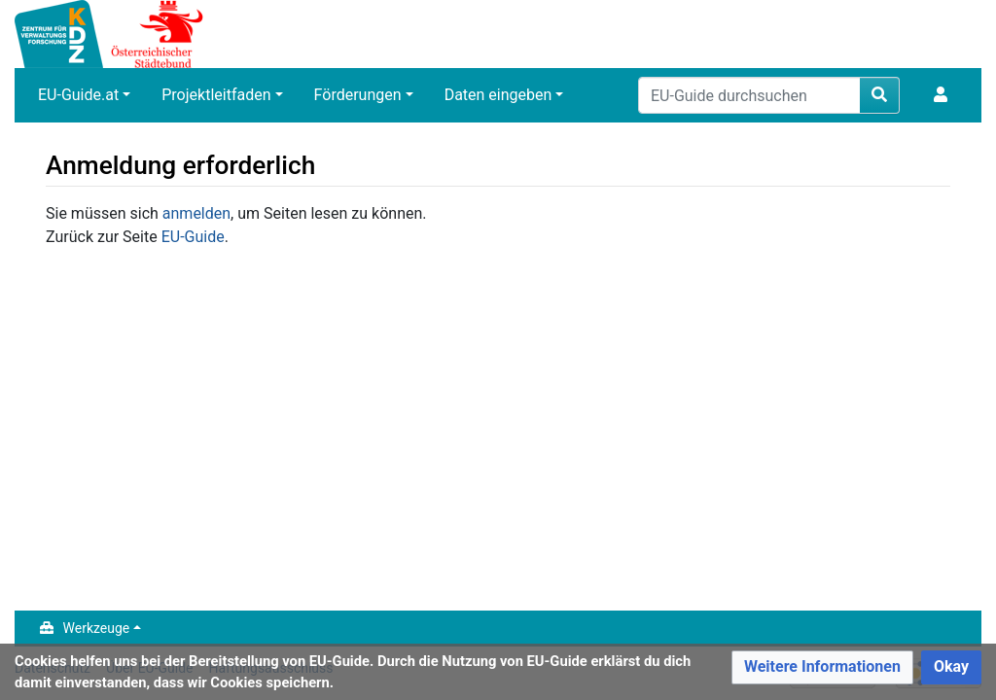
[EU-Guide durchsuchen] (749, 95)
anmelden (196, 213)
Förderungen (358, 95)
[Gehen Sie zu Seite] (880, 95)
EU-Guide (193, 237)
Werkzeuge (96, 628)
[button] (822, 667)
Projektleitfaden (215, 95)
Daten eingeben (498, 95)
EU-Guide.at (78, 95)
